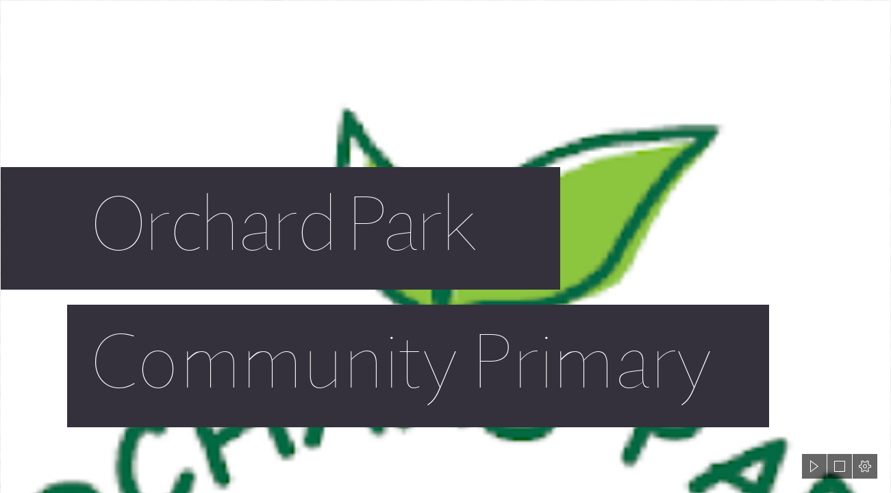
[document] (445, 246)
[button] (814, 466)
